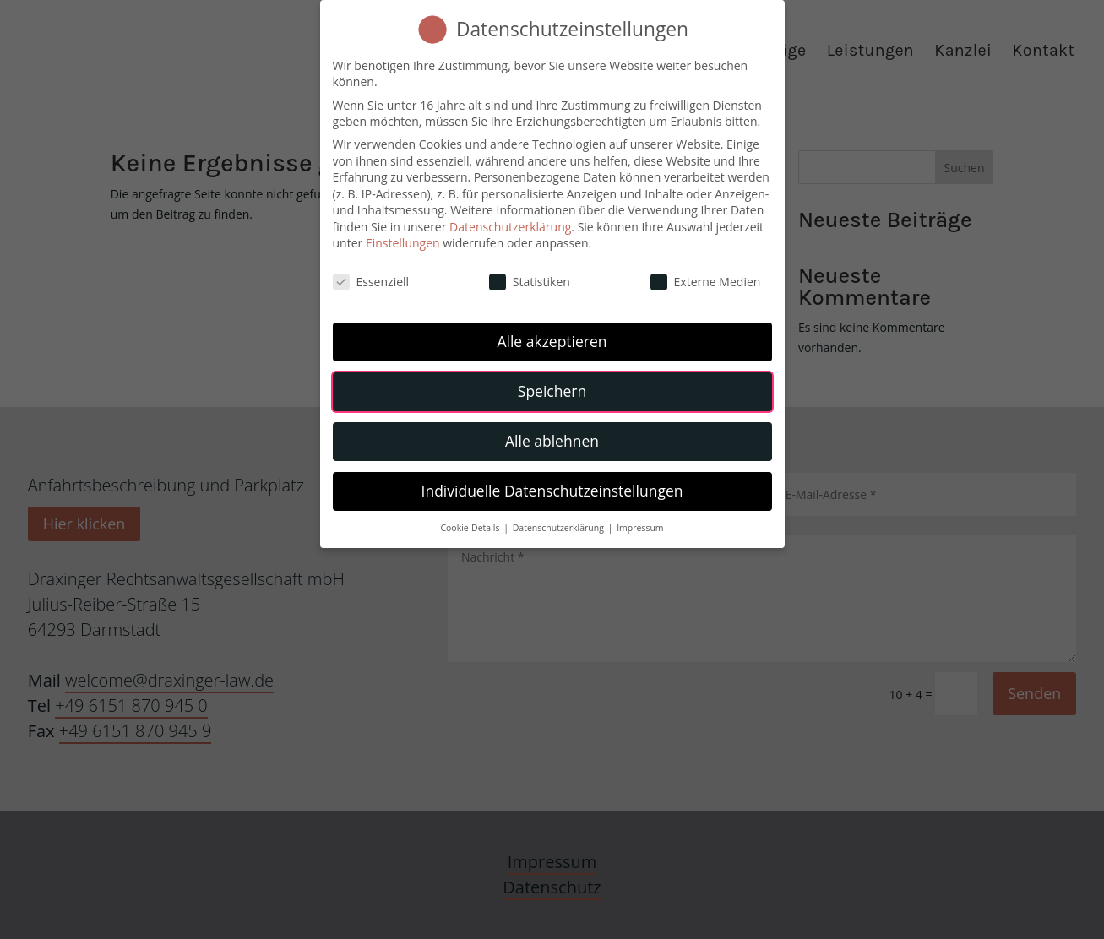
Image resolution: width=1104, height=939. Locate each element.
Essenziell (371, 279)
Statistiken (529, 279)
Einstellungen (403, 240)
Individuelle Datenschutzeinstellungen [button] (552, 487)
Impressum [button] (640, 524)
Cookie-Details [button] (471, 524)
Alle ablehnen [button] (552, 437)
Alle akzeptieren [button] (551, 338)
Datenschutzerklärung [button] (559, 524)
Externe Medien (705, 279)
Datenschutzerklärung (510, 223)
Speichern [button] (552, 387)
